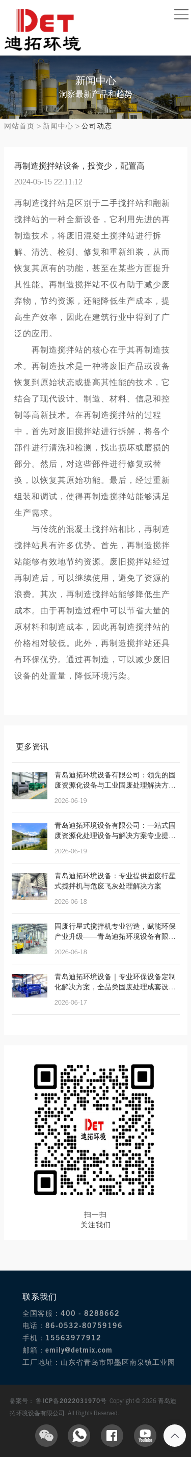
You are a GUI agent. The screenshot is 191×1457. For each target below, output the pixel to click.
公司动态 (96, 125)
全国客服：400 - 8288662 (71, 1313)
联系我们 (39, 1296)
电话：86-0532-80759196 (72, 1325)
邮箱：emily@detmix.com (67, 1349)
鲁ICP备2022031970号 (73, 1401)
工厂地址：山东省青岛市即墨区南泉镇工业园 (98, 1362)
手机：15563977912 (61, 1337)
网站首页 (19, 125)
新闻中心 (58, 125)
